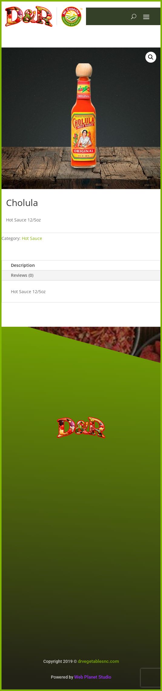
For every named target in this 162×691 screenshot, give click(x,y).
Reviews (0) (22, 275)
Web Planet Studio (92, 677)
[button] (150, 57)
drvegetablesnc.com (98, 661)
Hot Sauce (32, 238)
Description (23, 265)
